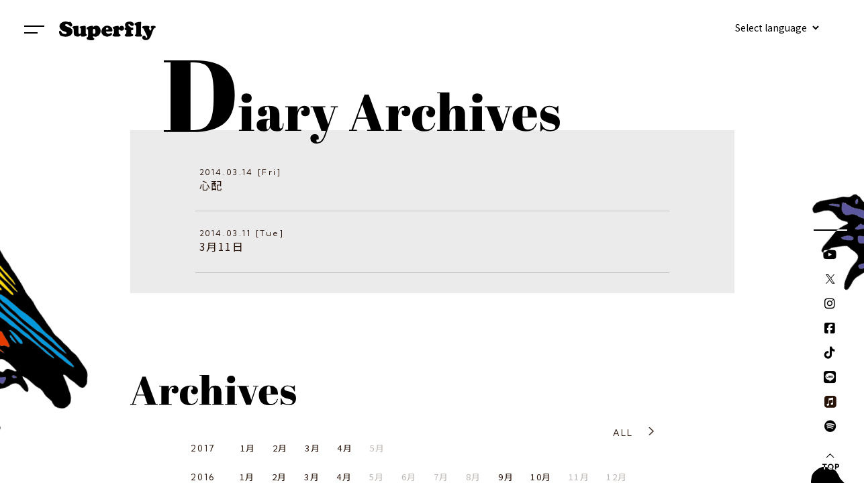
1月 (248, 447)
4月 (344, 447)
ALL (623, 432)
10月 (540, 476)
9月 (506, 476)
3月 (312, 447)
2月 (280, 447)
